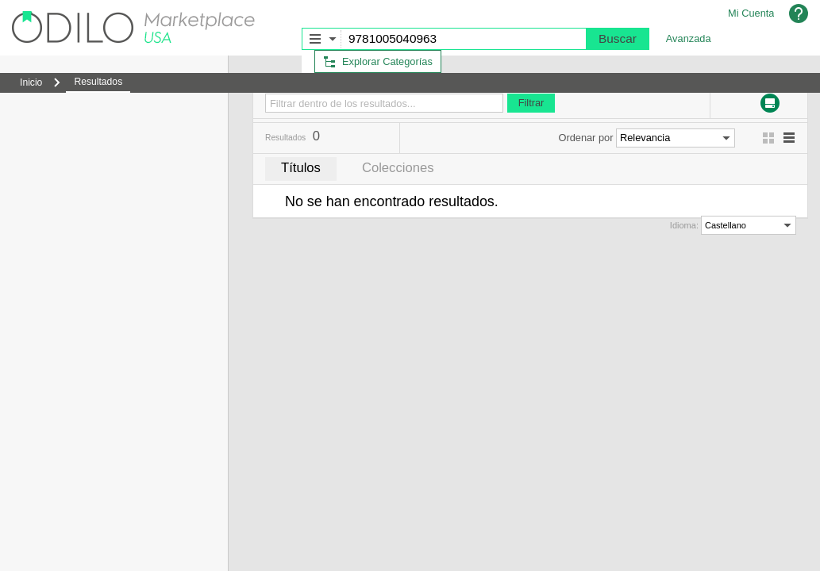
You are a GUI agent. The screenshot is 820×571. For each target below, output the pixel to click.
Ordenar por (585, 138)
